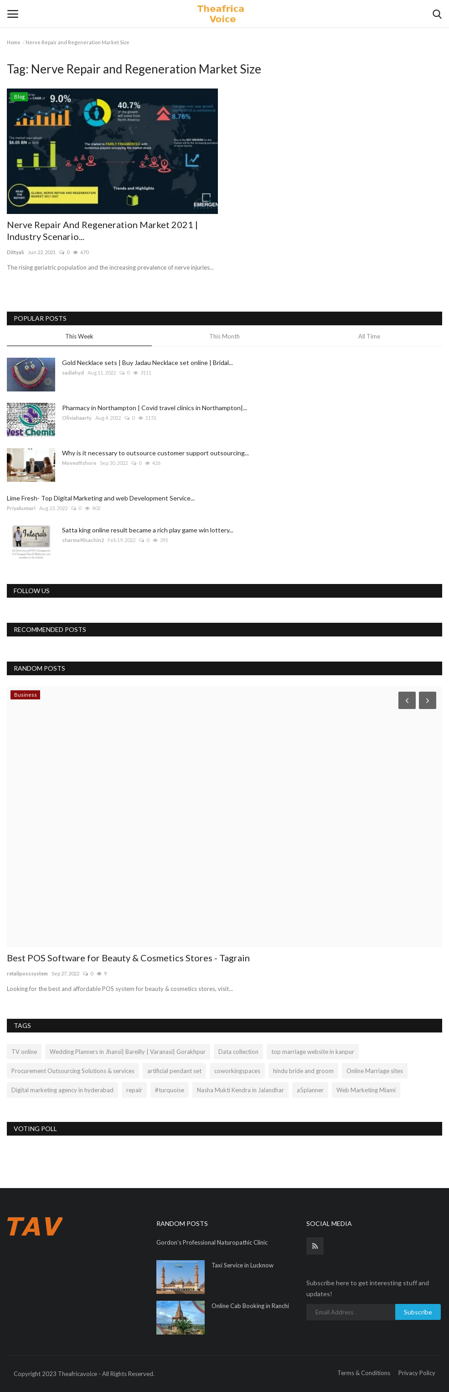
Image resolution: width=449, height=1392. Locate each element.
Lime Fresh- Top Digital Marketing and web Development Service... (101, 498)
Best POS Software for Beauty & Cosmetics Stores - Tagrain (128, 957)
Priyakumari (21, 508)
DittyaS (15, 252)
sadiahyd (73, 372)
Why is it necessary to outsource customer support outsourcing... (155, 453)
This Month (224, 336)
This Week (79, 336)
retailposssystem (27, 973)
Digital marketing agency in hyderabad (62, 1090)
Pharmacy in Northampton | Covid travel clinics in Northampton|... (154, 408)
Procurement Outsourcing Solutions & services (72, 1070)
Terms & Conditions (363, 1372)
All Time (369, 336)
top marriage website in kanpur (312, 1051)
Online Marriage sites (374, 1070)
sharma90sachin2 (83, 540)
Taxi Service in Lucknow (243, 1265)
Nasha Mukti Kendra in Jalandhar (240, 1090)
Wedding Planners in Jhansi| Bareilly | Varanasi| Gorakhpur (128, 1051)
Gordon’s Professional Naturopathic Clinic (212, 1242)
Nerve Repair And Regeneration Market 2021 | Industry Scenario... (102, 230)
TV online (24, 1051)
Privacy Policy (416, 1372)
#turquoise (169, 1090)
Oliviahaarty (77, 418)
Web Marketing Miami (366, 1090)
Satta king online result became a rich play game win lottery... (147, 530)
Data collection (238, 1051)
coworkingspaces (237, 1070)
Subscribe (418, 1312)
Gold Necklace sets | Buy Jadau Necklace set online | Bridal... (147, 362)
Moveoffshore (79, 463)
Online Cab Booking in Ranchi (250, 1305)
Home (14, 42)
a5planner (310, 1090)
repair (134, 1090)
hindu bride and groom (303, 1070)
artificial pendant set (174, 1070)
